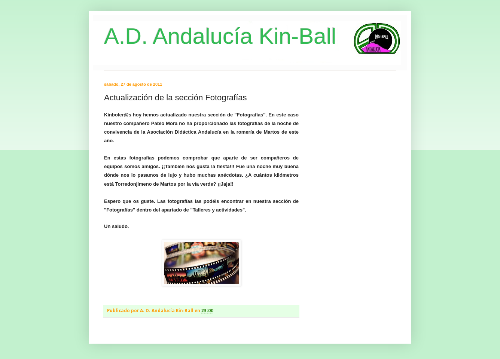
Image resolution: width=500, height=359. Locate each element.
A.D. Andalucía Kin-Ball (220, 36)
